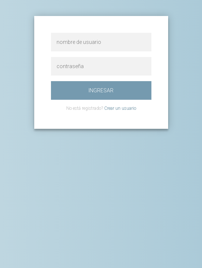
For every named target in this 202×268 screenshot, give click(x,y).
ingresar (101, 90)
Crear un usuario (120, 108)
